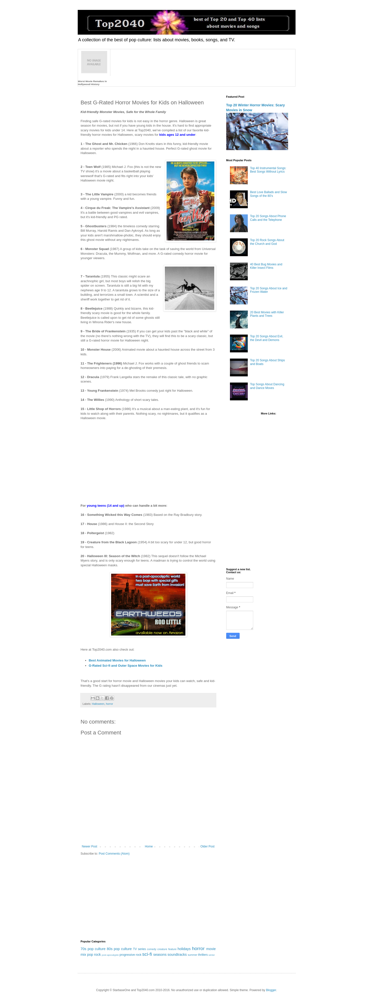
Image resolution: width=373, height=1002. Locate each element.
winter (211, 955)
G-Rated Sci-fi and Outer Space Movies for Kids (126, 665)
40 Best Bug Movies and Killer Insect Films (266, 266)
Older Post (207, 846)
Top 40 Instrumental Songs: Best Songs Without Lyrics (268, 169)
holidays (184, 949)
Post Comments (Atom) (114, 853)
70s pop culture (93, 949)
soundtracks (177, 954)
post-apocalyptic (110, 955)
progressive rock (130, 954)
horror (109, 703)
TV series (139, 949)
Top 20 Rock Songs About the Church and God (267, 241)
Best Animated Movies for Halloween (117, 660)
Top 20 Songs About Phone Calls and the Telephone (268, 217)
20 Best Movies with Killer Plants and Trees (267, 314)
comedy (151, 949)
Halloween (98, 703)
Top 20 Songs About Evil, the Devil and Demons (266, 338)
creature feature (166, 949)
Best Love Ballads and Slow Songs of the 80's (268, 193)
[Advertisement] (148, 459)
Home (149, 846)
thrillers (203, 954)
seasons (160, 954)
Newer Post (89, 846)
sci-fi (147, 954)
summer (192, 954)
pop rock (94, 954)
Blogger (271, 990)
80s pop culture (119, 949)
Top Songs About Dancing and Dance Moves (267, 386)
